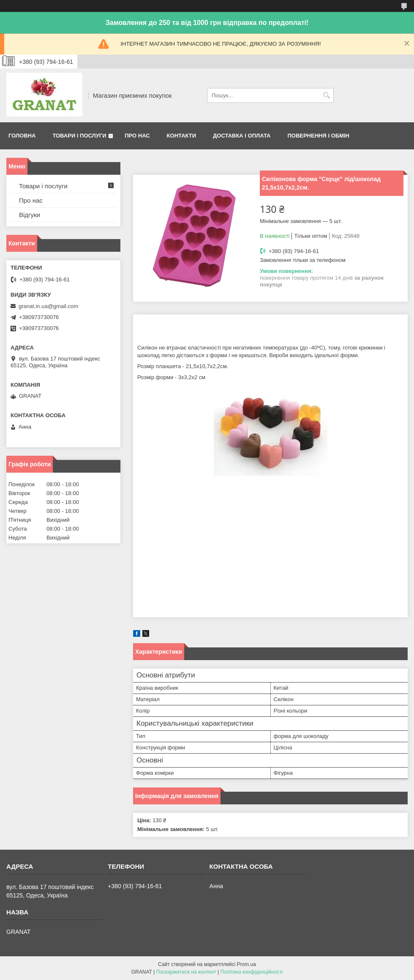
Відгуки (29, 214)
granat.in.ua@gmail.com (48, 306)
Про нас (137, 135)
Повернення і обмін (318, 135)
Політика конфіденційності (252, 972)
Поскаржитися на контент (186, 972)
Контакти (181, 135)
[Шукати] (326, 95)
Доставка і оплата (241, 135)
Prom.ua (246, 964)
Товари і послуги (79, 135)
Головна (21, 135)
